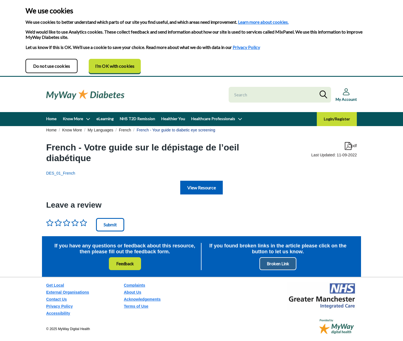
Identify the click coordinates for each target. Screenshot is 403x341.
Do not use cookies (51, 66)
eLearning (105, 118)
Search (324, 95)
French (125, 130)
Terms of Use (136, 306)
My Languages (100, 130)
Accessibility (58, 313)
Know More (73, 118)
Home (51, 118)
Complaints (134, 285)
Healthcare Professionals (213, 118)
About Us (132, 292)
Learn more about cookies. (263, 22)
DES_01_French (60, 173)
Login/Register (337, 119)
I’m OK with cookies (114, 66)
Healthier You (173, 118)
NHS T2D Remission (137, 118)
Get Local (55, 285)
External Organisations (67, 292)
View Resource (201, 187)
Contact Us (56, 299)
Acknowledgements (142, 299)
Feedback (125, 263)
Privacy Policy (246, 47)
